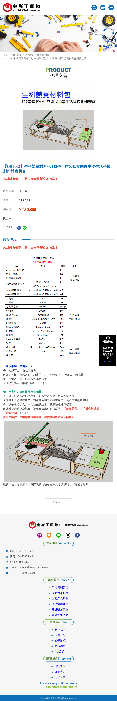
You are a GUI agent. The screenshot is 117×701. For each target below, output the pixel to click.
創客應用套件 (44, 55)
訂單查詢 (60, 671)
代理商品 (16, 55)
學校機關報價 (60, 587)
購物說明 (60, 666)
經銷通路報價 (60, 593)
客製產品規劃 (60, 598)
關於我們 (60, 629)
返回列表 (58, 501)
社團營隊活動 (60, 615)
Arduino (29, 55)
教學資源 (60, 640)
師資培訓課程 (60, 604)
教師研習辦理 (60, 609)
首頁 (5, 55)
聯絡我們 (60, 651)
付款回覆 (60, 677)
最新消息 (60, 646)
